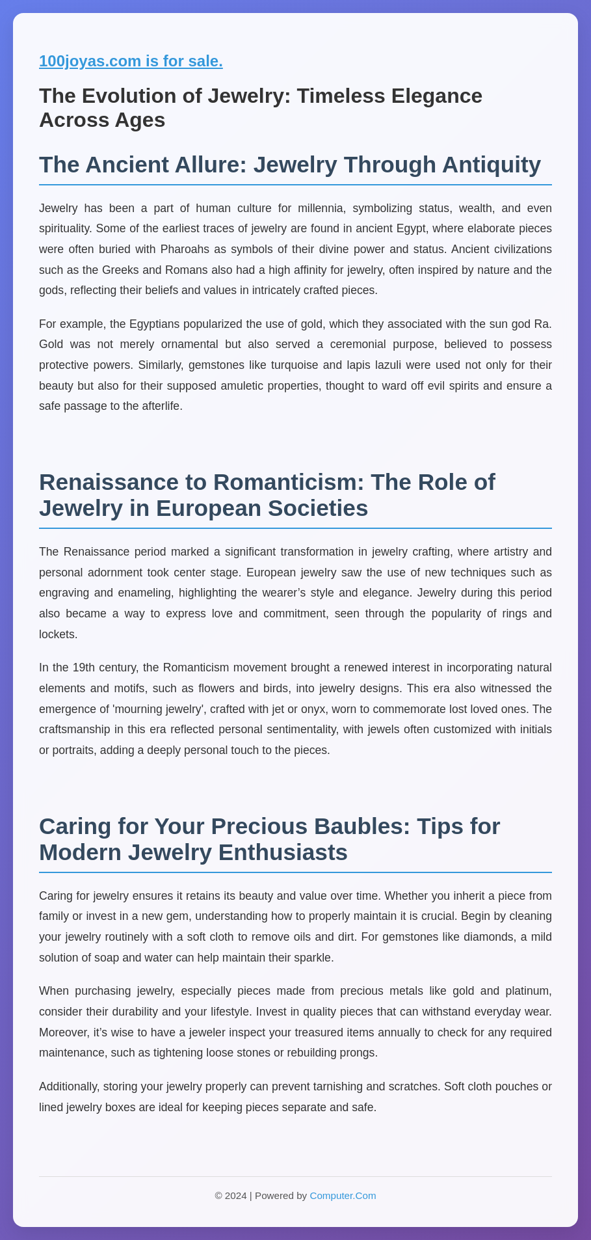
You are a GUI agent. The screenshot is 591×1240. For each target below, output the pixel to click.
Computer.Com (342, 1195)
